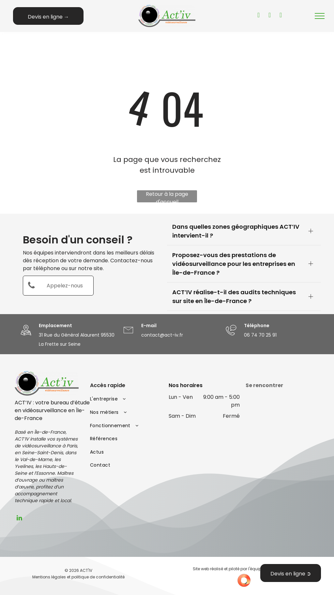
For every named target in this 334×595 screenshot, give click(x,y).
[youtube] (259, 16)
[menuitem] (126, 399)
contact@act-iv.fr (162, 335)
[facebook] (270, 16)
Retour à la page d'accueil (167, 196)
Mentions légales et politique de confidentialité (78, 577)
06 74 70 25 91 (260, 335)
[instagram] (281, 16)
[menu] (319, 15)
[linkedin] (19, 518)
